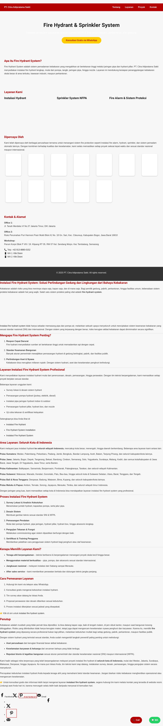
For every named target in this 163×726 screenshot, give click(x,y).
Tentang (116, 7)
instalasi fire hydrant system (32, 613)
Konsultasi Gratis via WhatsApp (82, 40)
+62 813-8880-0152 (21, 250)
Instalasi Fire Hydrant (16, 424)
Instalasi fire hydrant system (13, 326)
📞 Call (136, 720)
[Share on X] (16, 697)
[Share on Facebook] (6, 697)
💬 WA (154, 720)
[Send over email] (41, 697)
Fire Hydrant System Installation (21, 430)
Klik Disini (18, 253)
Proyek (141, 7)
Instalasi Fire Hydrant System (20, 435)
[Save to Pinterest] (28, 695)
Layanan (129, 7)
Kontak (153, 7)
